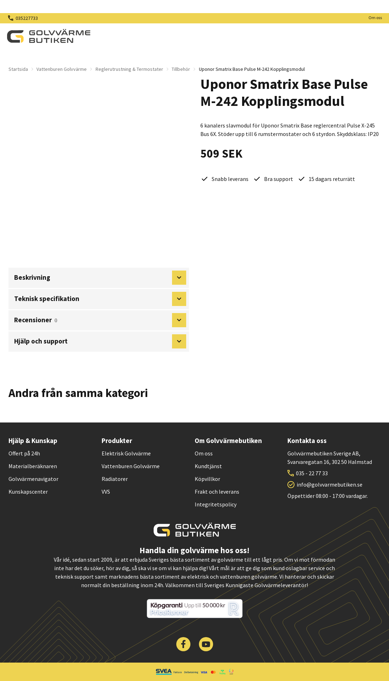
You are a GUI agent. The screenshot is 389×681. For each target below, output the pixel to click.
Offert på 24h (24, 453)
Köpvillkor (207, 478)
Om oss (375, 17)
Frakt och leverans (217, 491)
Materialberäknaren (32, 466)
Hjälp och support (100, 341)
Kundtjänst (208, 466)
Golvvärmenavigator (33, 478)
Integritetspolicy (215, 504)
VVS (106, 491)
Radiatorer (115, 478)
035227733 (27, 18)
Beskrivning (100, 278)
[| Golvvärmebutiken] (48, 36)
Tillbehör (181, 69)
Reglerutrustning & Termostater (129, 69)
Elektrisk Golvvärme (126, 453)
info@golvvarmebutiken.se (329, 484)
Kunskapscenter (28, 491)
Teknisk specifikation (100, 299)
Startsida (18, 69)
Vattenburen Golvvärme (61, 69)
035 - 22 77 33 (312, 473)
